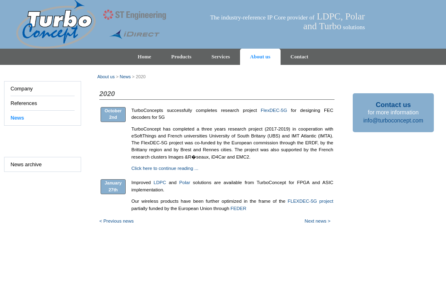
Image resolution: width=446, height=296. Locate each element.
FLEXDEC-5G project (311, 201)
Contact (299, 57)
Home (144, 57)
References (24, 103)
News (17, 118)
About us (260, 57)
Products (181, 57)
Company (22, 89)
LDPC (160, 182)
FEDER (239, 208)
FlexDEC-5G (274, 110)
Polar (184, 182)
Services (221, 57)
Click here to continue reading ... (164, 168)
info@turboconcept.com (393, 120)
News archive (26, 164)
